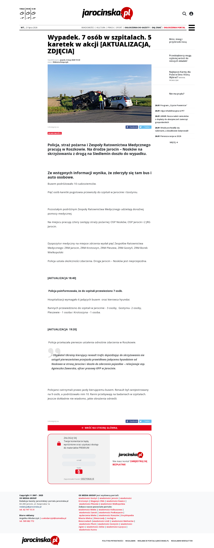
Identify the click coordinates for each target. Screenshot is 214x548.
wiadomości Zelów (95, 526)
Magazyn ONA (97, 501)
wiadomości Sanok (88, 512)
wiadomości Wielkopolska (113, 504)
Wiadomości (54, 133)
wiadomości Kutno (88, 529)
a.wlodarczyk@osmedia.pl (53, 518)
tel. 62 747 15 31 (27, 509)
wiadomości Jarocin (108, 498)
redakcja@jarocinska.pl (30, 506)
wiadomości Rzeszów (109, 515)
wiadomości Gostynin (108, 524)
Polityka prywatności (112, 541)
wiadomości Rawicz (115, 501)
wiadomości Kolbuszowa (110, 509)
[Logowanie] (191, 13)
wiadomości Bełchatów (122, 521)
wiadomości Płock (87, 524)
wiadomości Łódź (101, 521)
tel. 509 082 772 (26, 521)
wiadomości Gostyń (88, 498)
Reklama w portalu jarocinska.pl (153, 541)
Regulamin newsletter (182, 541)
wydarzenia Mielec (88, 515)
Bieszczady (99, 518)
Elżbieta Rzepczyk (60, 62)
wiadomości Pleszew (88, 504)
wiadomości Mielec (87, 509)
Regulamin (130, 541)
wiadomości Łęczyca (116, 526)
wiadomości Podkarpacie (111, 512)
